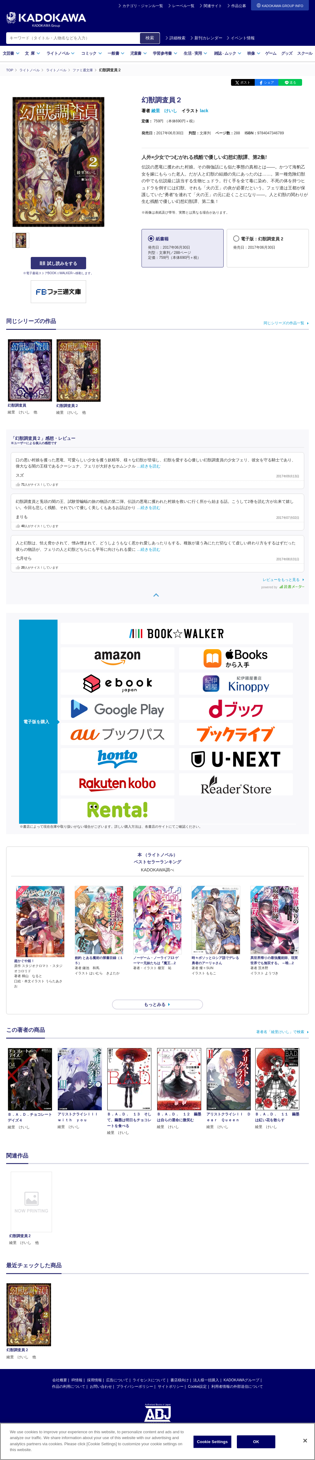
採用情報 (94, 1369)
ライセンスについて (149, 1369)
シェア (269, 82)
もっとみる (154, 993)
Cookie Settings (212, 1441)
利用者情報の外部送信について (237, 1375)
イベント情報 (240, 38)
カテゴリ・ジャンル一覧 (142, 6)
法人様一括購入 (206, 1369)
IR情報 (76, 1369)
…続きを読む (149, 466)
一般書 (116, 53)
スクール (304, 53)
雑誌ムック (227, 53)
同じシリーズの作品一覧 (284, 323)
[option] (31, 1198)
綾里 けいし (164, 110)
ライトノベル (60, 53)
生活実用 (195, 53)
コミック (91, 53)
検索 (150, 37)
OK (256, 1441)
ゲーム (271, 53)
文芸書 (11, 53)
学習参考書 (165, 53)
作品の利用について (68, 1375)
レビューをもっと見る (281, 579)
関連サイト (213, 6)
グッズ (287, 53)
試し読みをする (58, 263)
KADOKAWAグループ (241, 1369)
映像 (254, 53)
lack (204, 110)
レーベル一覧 (183, 6)
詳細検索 (175, 38)
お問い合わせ (101, 1375)
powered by (282, 587)
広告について (117, 1369)
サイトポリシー (171, 1375)
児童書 (138, 53)
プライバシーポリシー (134, 1375)
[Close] (305, 1440)
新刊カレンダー (206, 38)
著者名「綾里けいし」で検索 (280, 1021)
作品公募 (238, 6)
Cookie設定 (197, 1375)
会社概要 (59, 1369)
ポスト (245, 82)
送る (292, 82)
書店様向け (179, 1369)
